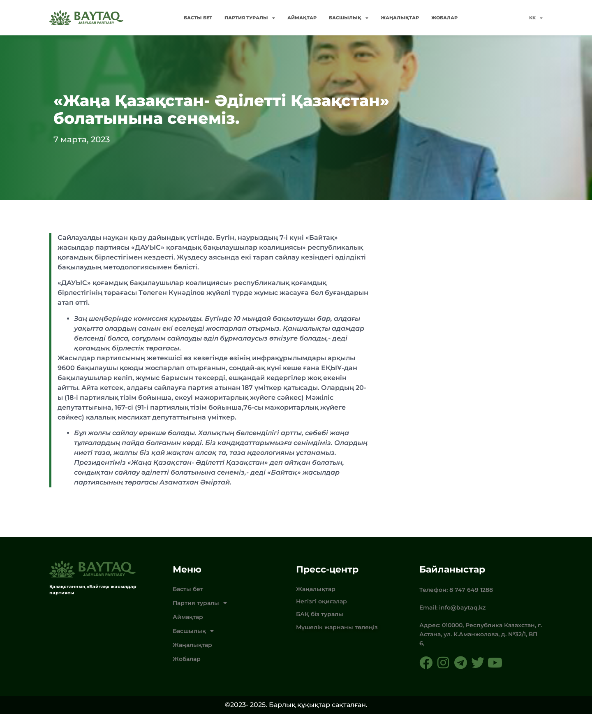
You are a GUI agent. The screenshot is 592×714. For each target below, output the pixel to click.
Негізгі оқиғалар (321, 601)
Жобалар (444, 18)
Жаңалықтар (400, 18)
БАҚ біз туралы (319, 614)
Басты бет (198, 18)
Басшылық (348, 18)
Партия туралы (249, 18)
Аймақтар (302, 18)
